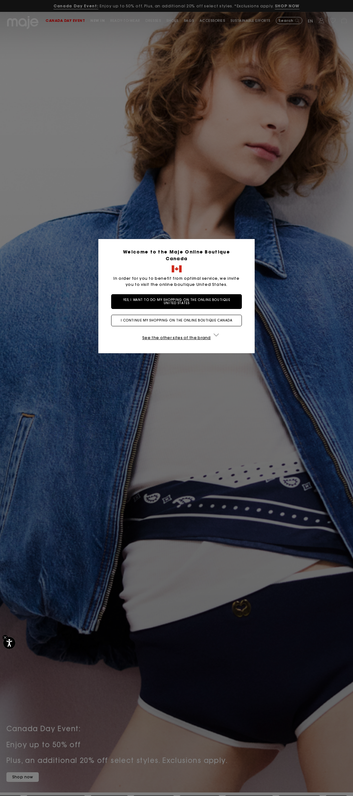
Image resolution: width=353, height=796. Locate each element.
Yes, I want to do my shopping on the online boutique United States (176, 301)
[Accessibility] (9, 643)
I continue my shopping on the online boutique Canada (177, 320)
